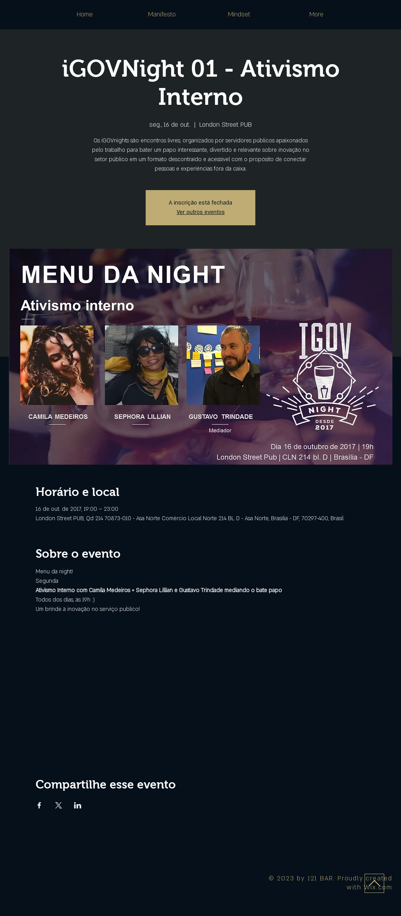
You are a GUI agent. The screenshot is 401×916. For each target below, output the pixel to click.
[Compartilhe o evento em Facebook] (39, 805)
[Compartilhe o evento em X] (58, 805)
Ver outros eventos (201, 212)
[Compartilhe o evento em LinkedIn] (77, 805)
